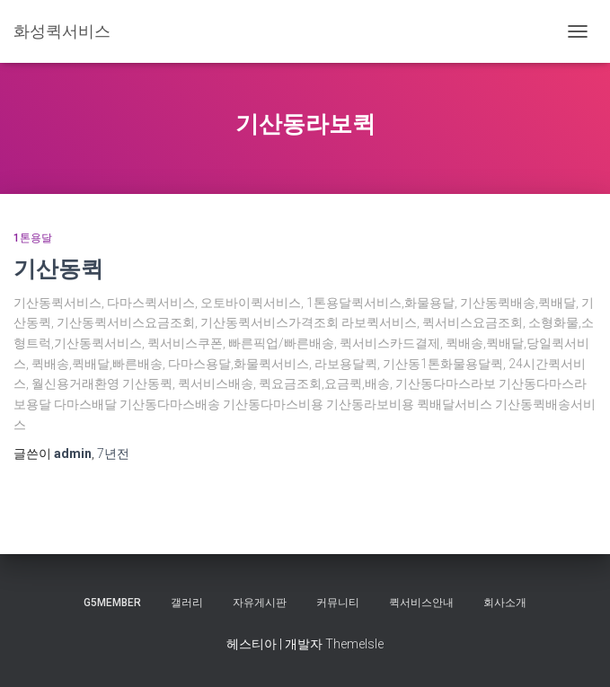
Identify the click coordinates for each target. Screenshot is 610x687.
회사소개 (504, 602)
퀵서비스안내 (421, 602)
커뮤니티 (337, 602)
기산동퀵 (58, 268)
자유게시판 (260, 602)
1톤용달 (32, 238)
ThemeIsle (354, 644)
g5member (112, 602)
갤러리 (187, 602)
